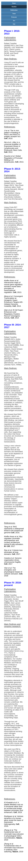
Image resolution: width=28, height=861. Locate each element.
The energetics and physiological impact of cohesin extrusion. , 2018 (13, 572)
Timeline (14, 6)
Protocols (14, 17)
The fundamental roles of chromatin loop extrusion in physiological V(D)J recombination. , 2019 (14, 835)
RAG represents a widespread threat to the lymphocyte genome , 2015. (14, 530)
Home (14, 3)
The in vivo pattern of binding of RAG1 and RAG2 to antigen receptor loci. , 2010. (12, 134)
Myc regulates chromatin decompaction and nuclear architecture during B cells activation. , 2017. (13, 541)
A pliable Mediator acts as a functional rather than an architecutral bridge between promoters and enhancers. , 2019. (13, 807)
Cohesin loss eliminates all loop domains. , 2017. (13, 552)
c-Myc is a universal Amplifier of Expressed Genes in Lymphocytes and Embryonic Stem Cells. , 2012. (13, 147)
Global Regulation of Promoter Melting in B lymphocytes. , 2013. (14, 159)
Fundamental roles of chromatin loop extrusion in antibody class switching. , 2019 (14, 848)
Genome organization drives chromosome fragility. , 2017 (13, 561)
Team (14, 13)
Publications (14, 10)
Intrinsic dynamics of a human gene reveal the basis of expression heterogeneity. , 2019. (13, 821)
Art (14, 20)
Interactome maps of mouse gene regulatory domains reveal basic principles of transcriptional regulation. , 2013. (13, 286)
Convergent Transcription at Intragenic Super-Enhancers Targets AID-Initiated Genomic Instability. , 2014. (13, 301)
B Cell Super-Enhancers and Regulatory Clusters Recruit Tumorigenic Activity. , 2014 (13, 314)
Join (14, 24)
